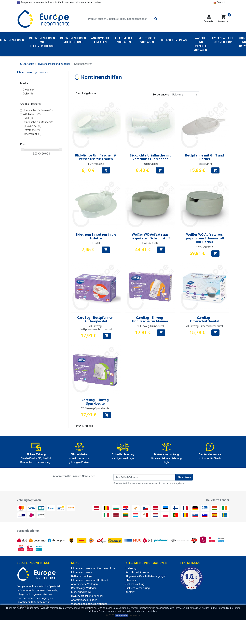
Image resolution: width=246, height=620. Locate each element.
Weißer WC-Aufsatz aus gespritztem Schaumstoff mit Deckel (204, 238)
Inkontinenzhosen (81, 572)
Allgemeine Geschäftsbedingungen (145, 576)
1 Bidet (95, 243)
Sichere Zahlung (134, 584)
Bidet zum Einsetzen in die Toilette (95, 236)
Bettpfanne (31, 130)
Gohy (28, 93)
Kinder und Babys (81, 592)
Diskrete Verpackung (137, 588)
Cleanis (29, 89)
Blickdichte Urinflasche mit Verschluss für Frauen (96, 157)
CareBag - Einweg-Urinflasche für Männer (150, 319)
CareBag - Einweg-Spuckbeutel (96, 402)
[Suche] (123, 19)
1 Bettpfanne (204, 164)
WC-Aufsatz (32, 114)
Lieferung (131, 568)
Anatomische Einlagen (84, 600)
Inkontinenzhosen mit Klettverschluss (93, 568)
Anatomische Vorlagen (84, 584)
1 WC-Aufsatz (150, 243)
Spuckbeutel (32, 126)
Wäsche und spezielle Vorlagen (89, 603)
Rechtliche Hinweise (137, 572)
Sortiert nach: (161, 94)
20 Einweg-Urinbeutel (150, 326)
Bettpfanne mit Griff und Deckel (204, 157)
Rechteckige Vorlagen (83, 588)
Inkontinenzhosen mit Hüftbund (89, 580)
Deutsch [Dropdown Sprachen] (220, 2)
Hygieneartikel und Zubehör (87, 596)
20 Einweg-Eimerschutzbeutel (204, 326)
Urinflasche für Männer (38, 122)
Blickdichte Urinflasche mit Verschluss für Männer (150, 157)
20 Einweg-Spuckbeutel (95, 408)
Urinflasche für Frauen (38, 110)
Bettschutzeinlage (81, 576)
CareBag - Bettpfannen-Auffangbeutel (95, 319)
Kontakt (130, 592)
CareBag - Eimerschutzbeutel (204, 319)
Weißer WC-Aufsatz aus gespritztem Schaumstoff (150, 236)
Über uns (130, 580)
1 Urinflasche (96, 164)
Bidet (28, 118)
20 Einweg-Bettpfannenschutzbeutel (96, 327)
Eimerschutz (32, 134)
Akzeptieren (121, 615)
